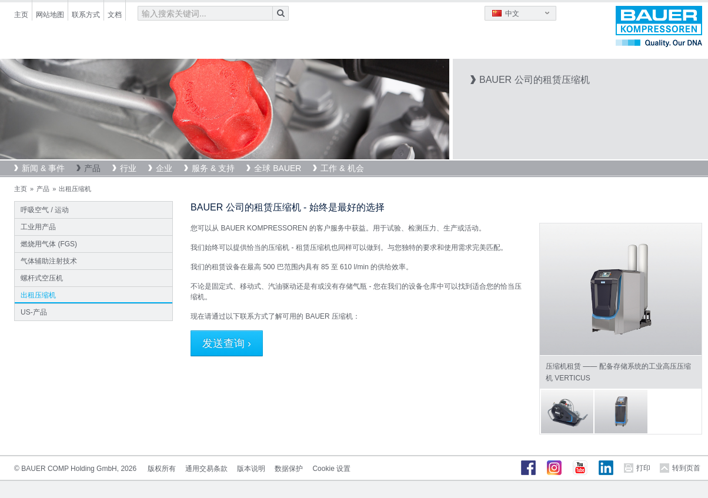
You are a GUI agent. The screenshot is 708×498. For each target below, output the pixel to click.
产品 (92, 168)
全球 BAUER (277, 168)
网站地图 (50, 15)
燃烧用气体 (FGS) (49, 244)
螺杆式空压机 (42, 278)
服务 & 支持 (213, 168)
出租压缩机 (38, 295)
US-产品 (34, 312)
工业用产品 (38, 227)
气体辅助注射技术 (49, 261)
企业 (164, 168)
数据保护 (289, 468)
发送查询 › (226, 343)
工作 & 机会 (341, 168)
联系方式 (86, 15)
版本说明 (251, 468)
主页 (21, 15)
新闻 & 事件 (43, 168)
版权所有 (162, 468)
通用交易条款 (206, 468)
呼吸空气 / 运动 (45, 210)
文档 (115, 15)
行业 (128, 168)
